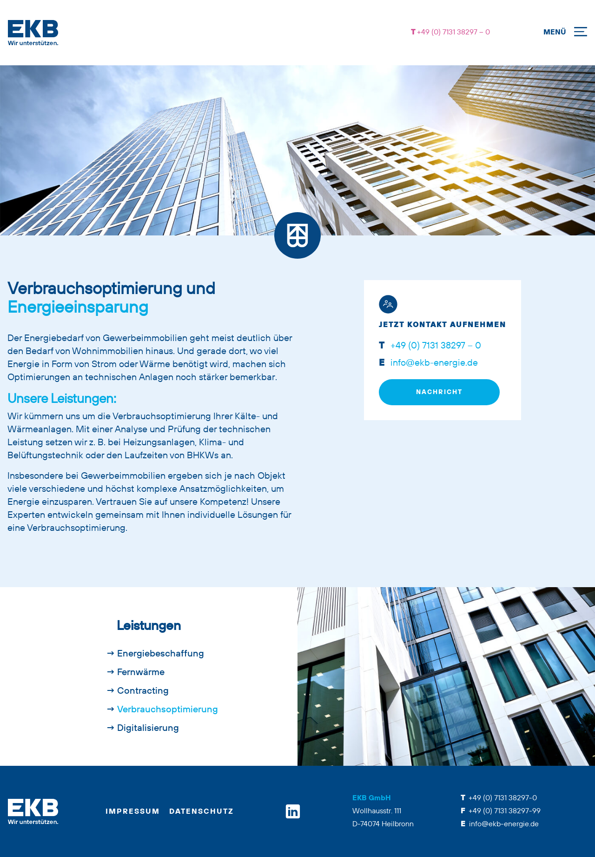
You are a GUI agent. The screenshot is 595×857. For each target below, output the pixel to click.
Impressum (133, 812)
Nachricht (439, 392)
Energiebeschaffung (160, 654)
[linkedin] (292, 811)
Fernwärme (141, 672)
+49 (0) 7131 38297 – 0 (452, 32)
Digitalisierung (148, 728)
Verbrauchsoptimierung (167, 710)
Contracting (143, 691)
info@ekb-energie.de (433, 363)
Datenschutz (201, 812)
